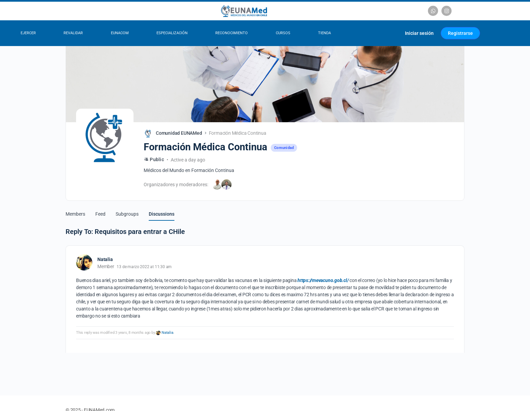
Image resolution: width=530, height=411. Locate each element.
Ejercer (28, 33)
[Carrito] (391, 33)
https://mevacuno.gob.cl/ (322, 280)
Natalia (167, 332)
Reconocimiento (231, 33)
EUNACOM (120, 33)
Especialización (172, 33)
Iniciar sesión (419, 33)
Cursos (283, 33)
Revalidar (73, 33)
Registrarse (460, 33)
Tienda (324, 33)
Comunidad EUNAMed (179, 133)
